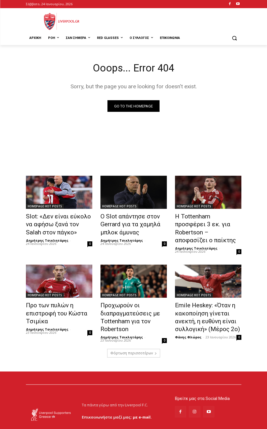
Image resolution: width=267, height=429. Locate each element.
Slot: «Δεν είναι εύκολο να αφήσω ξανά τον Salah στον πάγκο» (57, 223)
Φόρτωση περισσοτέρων (133, 333)
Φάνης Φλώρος (188, 320)
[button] (234, 38)
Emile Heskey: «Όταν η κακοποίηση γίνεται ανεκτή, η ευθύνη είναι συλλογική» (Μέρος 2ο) (206, 303)
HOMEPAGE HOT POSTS (45, 208)
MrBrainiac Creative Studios (75, 423)
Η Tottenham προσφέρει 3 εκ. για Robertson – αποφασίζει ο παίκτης (208, 223)
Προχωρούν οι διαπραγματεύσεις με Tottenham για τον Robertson (133, 300)
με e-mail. (142, 397)
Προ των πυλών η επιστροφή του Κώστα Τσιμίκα (58, 297)
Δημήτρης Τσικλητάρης (47, 237)
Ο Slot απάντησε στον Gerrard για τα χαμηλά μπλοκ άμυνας (132, 223)
